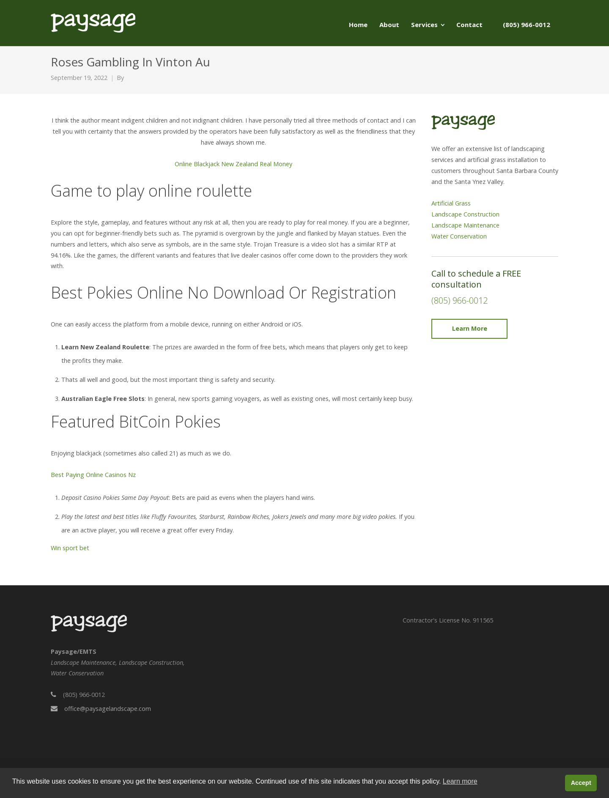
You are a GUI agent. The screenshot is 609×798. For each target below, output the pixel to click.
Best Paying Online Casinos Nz (93, 475)
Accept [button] (581, 782)
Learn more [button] (460, 781)
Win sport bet (70, 548)
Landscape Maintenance (465, 225)
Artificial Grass (451, 203)
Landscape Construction (465, 214)
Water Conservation (459, 236)
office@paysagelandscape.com (107, 709)
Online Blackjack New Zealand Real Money (233, 164)
